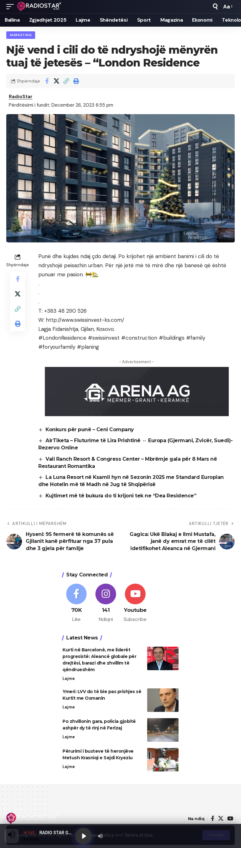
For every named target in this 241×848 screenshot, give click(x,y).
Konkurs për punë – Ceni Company (90, 429)
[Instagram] (106, 603)
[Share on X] (56, 81)
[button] (11, 6)
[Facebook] (76, 603)
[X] (221, 819)
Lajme (68, 678)
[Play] (83, 836)
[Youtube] (135, 603)
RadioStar (21, 97)
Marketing (20, 35)
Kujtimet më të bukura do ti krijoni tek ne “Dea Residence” (121, 496)
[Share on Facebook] (46, 81)
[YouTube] (230, 819)
